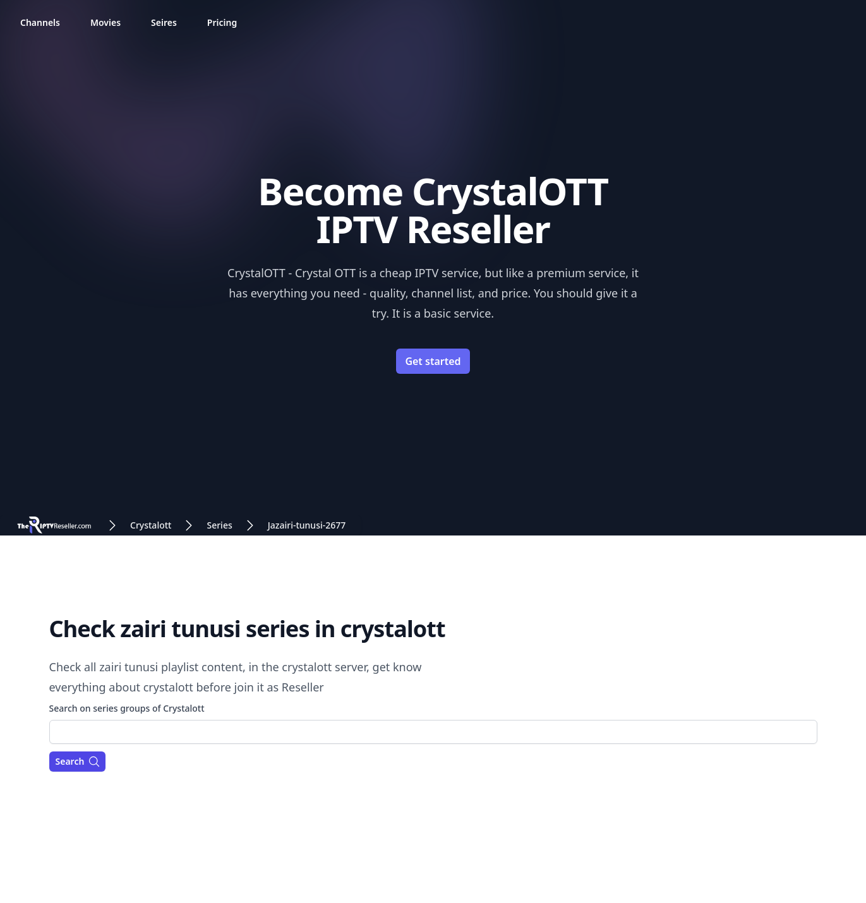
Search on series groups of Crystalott (127, 708)
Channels (40, 22)
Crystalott (150, 525)
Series (219, 525)
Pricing (222, 22)
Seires (164, 22)
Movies (105, 22)
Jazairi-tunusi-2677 (307, 525)
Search (78, 761)
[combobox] (433, 732)
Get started (432, 361)
